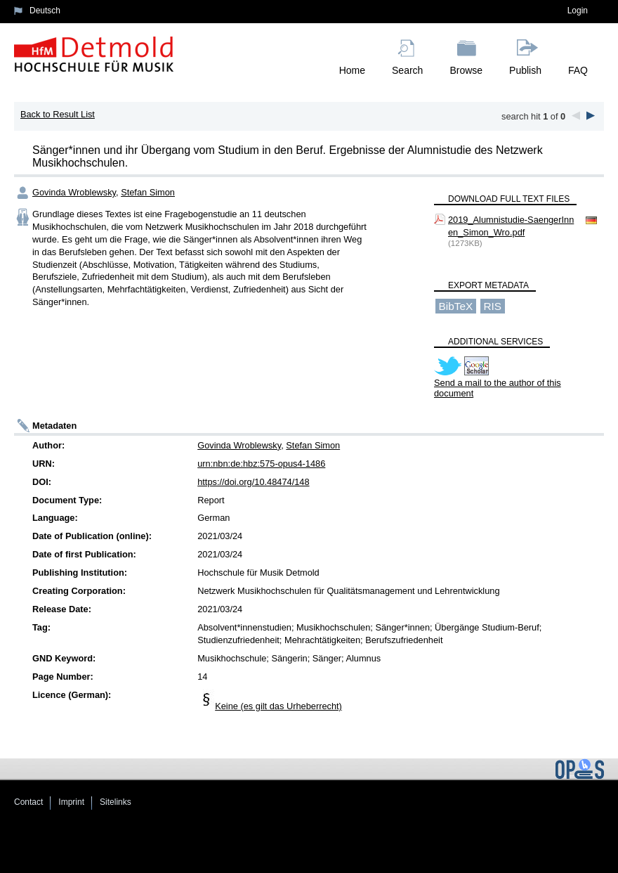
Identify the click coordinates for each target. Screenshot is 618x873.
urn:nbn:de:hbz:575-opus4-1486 (261, 463)
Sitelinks (115, 802)
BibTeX (456, 306)
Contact (28, 802)
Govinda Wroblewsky (74, 192)
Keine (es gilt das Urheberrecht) (278, 706)
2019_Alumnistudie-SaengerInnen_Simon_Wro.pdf (511, 226)
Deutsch (44, 10)
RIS (492, 306)
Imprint (71, 802)
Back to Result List (57, 114)
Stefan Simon (148, 192)
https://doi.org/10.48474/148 (253, 482)
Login (577, 10)
